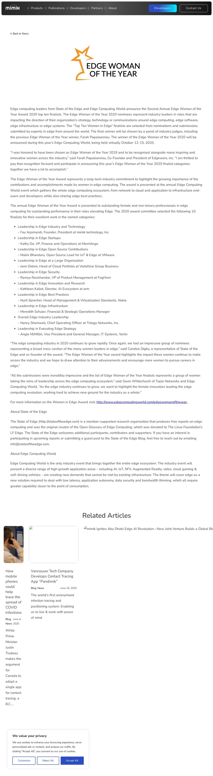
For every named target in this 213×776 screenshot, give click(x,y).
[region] (48, 749)
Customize (24, 760)
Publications (56, 8)
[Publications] (46, 8)
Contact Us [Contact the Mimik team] (194, 8)
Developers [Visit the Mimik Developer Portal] (162, 8)
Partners (97, 8)
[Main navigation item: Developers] (67, 8)
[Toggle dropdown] (28, 8)
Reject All (48, 760)
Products (37, 8)
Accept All (72, 760)
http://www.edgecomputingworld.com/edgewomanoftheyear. (142, 402)
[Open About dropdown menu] (105, 8)
